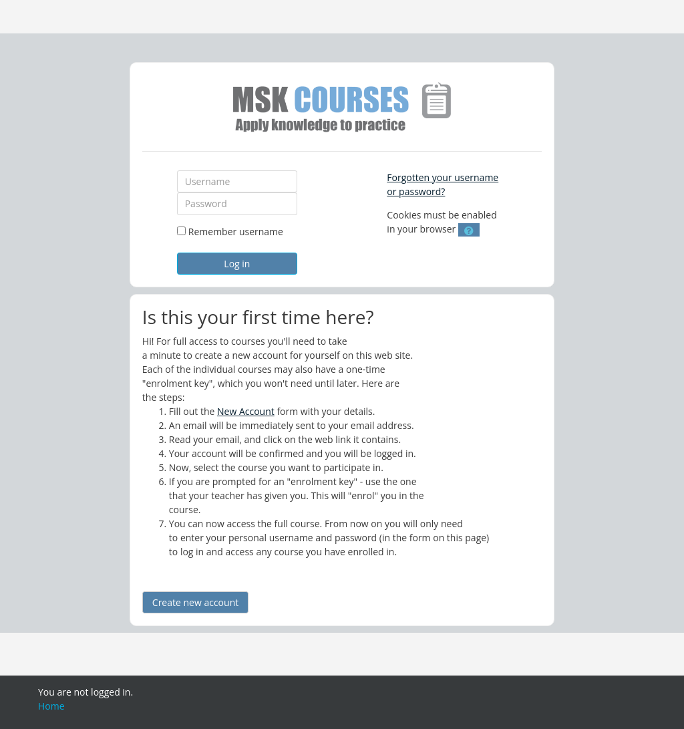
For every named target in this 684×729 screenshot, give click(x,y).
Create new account (195, 602)
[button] (469, 230)
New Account (246, 411)
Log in (237, 263)
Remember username (235, 231)
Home (51, 706)
